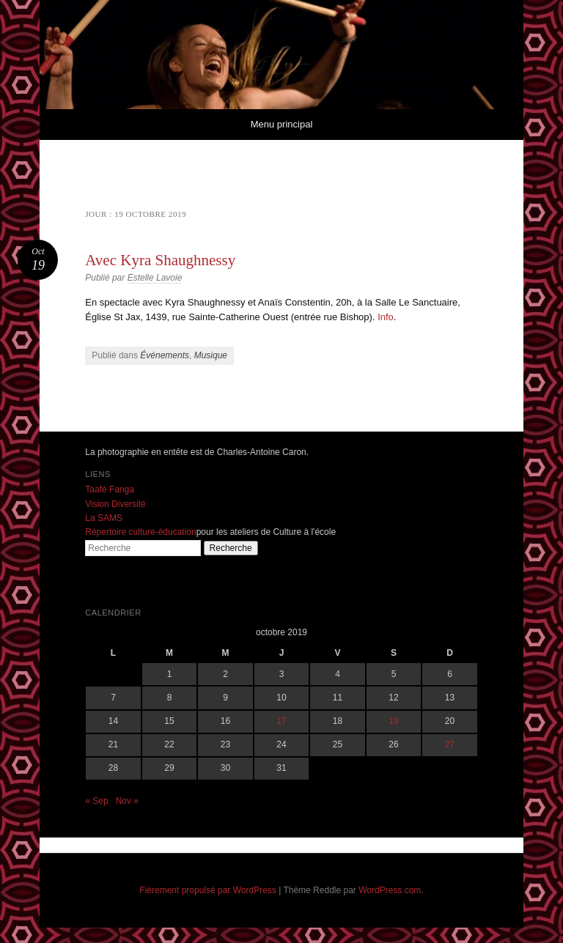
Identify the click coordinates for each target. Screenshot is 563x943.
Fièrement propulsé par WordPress (207, 890)
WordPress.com (389, 890)
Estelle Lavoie (155, 278)
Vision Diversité (115, 504)
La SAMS (103, 518)
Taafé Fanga (109, 489)
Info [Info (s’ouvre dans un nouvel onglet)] (386, 316)
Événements (164, 355)
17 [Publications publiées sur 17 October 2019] (281, 721)
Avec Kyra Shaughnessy (160, 260)
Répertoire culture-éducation (140, 532)
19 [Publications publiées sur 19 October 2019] (393, 721)
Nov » (127, 801)
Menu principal (282, 124)
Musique (210, 355)
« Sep (96, 801)
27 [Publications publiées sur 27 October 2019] (450, 744)
